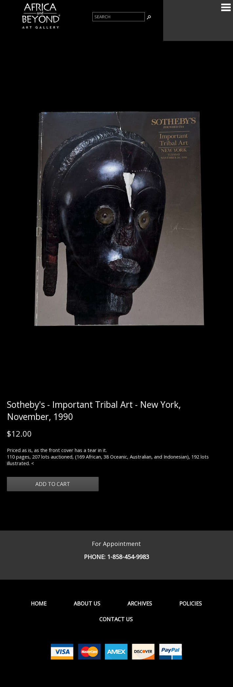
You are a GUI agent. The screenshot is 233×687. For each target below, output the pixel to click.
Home (39, 603)
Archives (139, 603)
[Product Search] (118, 16)
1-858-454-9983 (128, 557)
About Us (87, 603)
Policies (190, 603)
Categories (226, 7)
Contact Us (116, 619)
